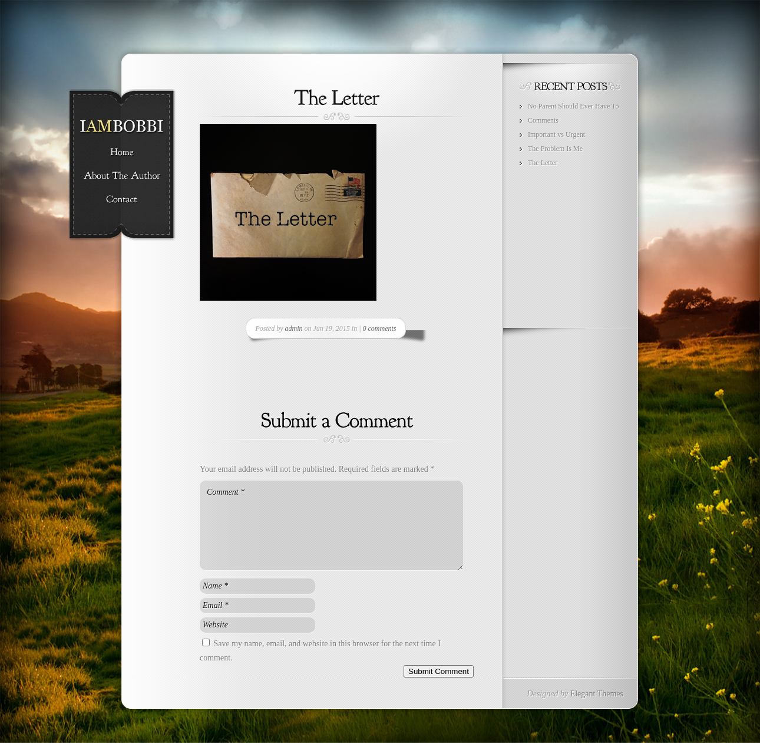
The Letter (542, 163)
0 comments (379, 328)
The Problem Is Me (555, 148)
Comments (543, 120)
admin (294, 328)
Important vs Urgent (556, 134)
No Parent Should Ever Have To (573, 106)
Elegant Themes (596, 693)
